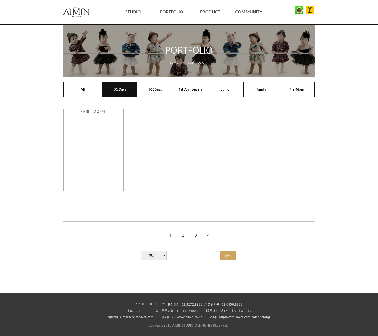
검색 (227, 256)
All (83, 89)
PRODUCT (210, 12)
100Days (155, 89)
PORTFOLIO (171, 12)
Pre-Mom (297, 89)
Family (261, 89)
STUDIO (133, 12)
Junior (225, 89)
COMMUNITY (248, 12)
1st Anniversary (190, 89)
